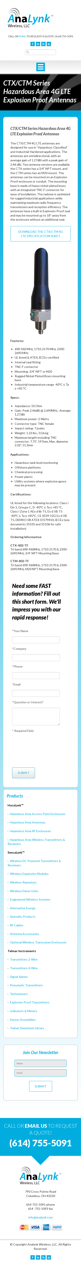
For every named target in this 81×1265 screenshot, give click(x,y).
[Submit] (23, 772)
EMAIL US (36, 1126)
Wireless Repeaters (23, 882)
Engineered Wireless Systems (30, 899)
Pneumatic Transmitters (26, 985)
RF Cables (16, 925)
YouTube (49, 44)
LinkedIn (38, 44)
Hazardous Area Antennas (27, 822)
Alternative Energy (22, 908)
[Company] (36, 657)
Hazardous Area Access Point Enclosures (37, 814)
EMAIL (22, 36)
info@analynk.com (41, 1217)
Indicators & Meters (23, 1011)
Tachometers (19, 994)
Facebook (32, 44)
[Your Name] (36, 639)
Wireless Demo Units (24, 891)
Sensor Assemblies (23, 1019)
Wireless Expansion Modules (29, 873)
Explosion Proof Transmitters (29, 1002)
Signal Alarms (19, 977)
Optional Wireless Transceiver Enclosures (38, 942)
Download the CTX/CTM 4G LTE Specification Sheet (40, 234)
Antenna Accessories (24, 934)
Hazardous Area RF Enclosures (30, 831)
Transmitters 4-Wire (24, 968)
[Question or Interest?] (36, 716)
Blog (43, 44)
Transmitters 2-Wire (24, 959)
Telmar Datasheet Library (27, 1028)
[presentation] (28, 750)
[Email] (36, 693)
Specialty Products (22, 916)
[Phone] (36, 675)
